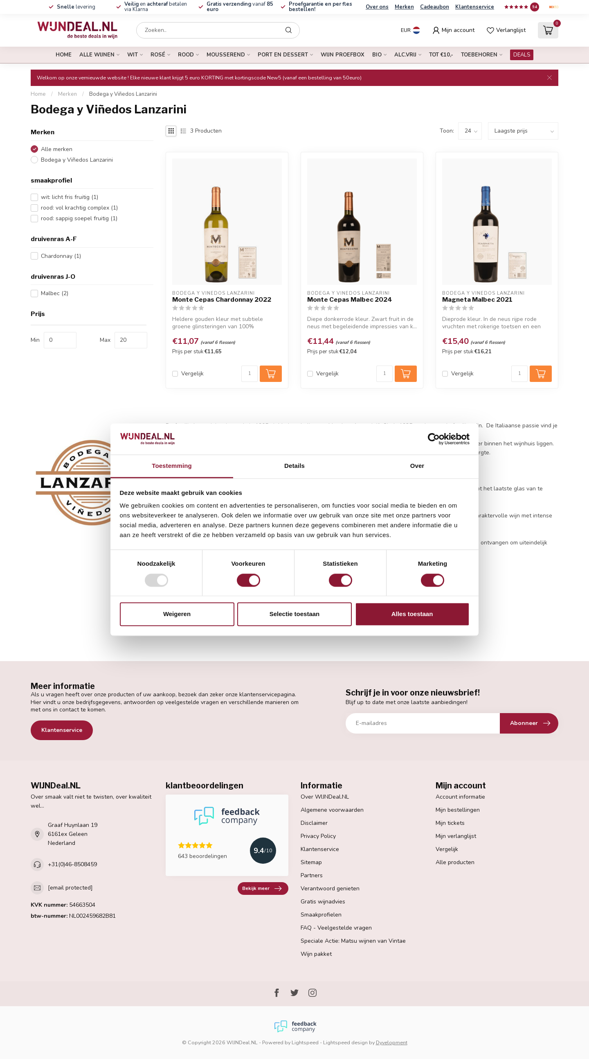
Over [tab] (417, 466)
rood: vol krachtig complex (79, 208)
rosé (158, 55)
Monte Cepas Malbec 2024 (349, 299)
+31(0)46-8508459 (72, 864)
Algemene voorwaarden (332, 810)
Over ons (377, 7)
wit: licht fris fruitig (69, 197)
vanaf (240, 6)
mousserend (226, 55)
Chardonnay (61, 256)
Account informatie (460, 797)
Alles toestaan (412, 614)
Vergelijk (192, 373)
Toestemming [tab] (172, 466)
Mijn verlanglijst (456, 836)
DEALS (521, 55)
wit (132, 55)
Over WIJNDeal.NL (325, 797)
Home (64, 55)
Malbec (54, 293)
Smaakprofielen (321, 915)
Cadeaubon (434, 7)
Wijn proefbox (342, 55)
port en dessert (283, 55)
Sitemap (311, 862)
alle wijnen (97, 55)
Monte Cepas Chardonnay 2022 (221, 299)
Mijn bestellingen (458, 810)
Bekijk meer (261, 889)
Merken (404, 7)
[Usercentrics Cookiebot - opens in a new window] (434, 439)
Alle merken (56, 149)
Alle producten (455, 862)
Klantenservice (474, 7)
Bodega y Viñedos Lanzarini (123, 94)
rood (186, 55)
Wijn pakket (316, 954)
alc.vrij (405, 55)
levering (76, 7)
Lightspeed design (345, 1042)
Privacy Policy (318, 836)
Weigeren (177, 614)
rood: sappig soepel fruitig (79, 218)
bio (377, 55)
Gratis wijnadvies (323, 901)
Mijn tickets (450, 823)
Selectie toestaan (295, 614)
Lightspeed (305, 1042)
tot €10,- (441, 55)
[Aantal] (249, 374)
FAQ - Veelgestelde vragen (336, 928)
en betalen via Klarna (155, 6)
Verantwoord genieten (330, 888)
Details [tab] (294, 466)
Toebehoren (479, 55)
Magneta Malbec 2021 (477, 299)
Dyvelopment (391, 1042)
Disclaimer (314, 823)
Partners (312, 875)
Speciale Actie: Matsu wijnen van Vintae (353, 941)
